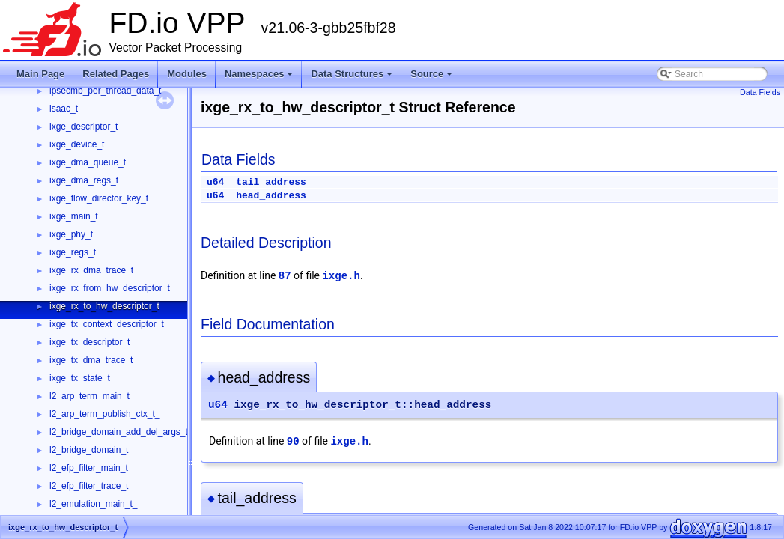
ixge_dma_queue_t (87, 162)
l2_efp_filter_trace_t (88, 486)
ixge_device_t (76, 144)
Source (431, 73)
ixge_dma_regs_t (83, 180)
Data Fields (760, 92)
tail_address (271, 182)
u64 (215, 182)
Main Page (40, 73)
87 (285, 276)
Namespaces (259, 73)
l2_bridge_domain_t (88, 450)
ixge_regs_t (72, 252)
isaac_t (63, 108)
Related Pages (115, 73)
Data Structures (351, 73)
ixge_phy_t (71, 234)
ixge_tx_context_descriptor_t (106, 324)
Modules (187, 73)
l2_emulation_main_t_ (93, 504)
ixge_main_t (73, 216)
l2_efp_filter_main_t (88, 468)
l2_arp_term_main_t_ (91, 396)
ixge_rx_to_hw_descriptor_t (104, 306)
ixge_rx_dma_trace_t (91, 270)
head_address (271, 195)
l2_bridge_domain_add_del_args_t (118, 432)
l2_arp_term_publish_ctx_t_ (104, 414)
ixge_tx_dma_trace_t (91, 360)
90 (293, 442)
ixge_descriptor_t (83, 126)
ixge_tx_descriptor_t (89, 342)
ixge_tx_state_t (79, 378)
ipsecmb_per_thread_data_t (105, 90)
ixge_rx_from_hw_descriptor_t (109, 288)
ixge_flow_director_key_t (98, 198)
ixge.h (340, 276)
